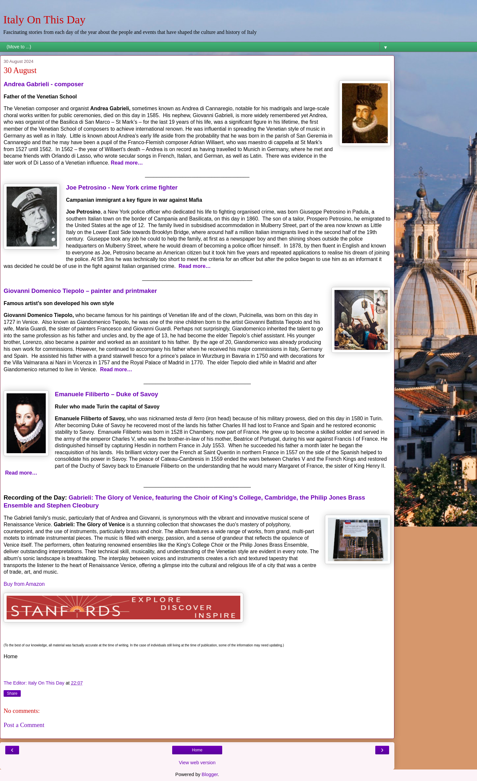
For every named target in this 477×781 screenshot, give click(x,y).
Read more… (127, 163)
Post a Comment (24, 724)
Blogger (210, 774)
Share (12, 693)
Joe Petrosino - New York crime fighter (122, 187)
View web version (197, 762)
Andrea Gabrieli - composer (44, 84)
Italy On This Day (44, 19)
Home (197, 750)
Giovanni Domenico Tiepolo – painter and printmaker (80, 290)
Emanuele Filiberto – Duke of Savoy (106, 394)
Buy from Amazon (24, 584)
